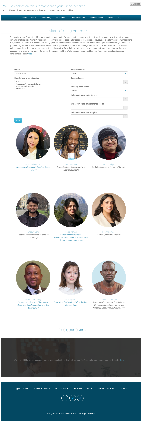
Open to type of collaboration (26, 78)
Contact (124, 388)
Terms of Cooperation (106, 388)
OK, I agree (135, 3)
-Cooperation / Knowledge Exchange (43, 84)
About (34, 17)
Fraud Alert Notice (42, 388)
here (30, 53)
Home (24, 17)
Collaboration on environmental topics (87, 103)
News (111, 17)
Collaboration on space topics (84, 112)
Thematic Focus (78, 17)
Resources (61, 17)
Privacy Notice (61, 388)
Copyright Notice (21, 388)
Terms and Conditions (82, 388)
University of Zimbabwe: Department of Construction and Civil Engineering (33, 305)
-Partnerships (43, 88)
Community (46, 17)
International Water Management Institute (73, 239)
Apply (18, 120)
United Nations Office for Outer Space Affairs (74, 303)
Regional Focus (97, 17)
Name (17, 69)
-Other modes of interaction (43, 86)
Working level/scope (80, 86)
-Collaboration (43, 82)
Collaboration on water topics (83, 95)
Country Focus (77, 78)
